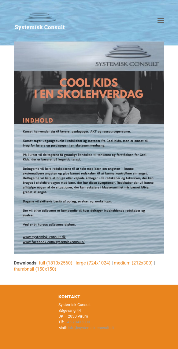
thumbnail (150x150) (35, 269)
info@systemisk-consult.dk (91, 328)
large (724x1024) (93, 263)
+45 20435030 (77, 322)
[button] (161, 20)
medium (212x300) (133, 263)
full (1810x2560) (55, 263)
